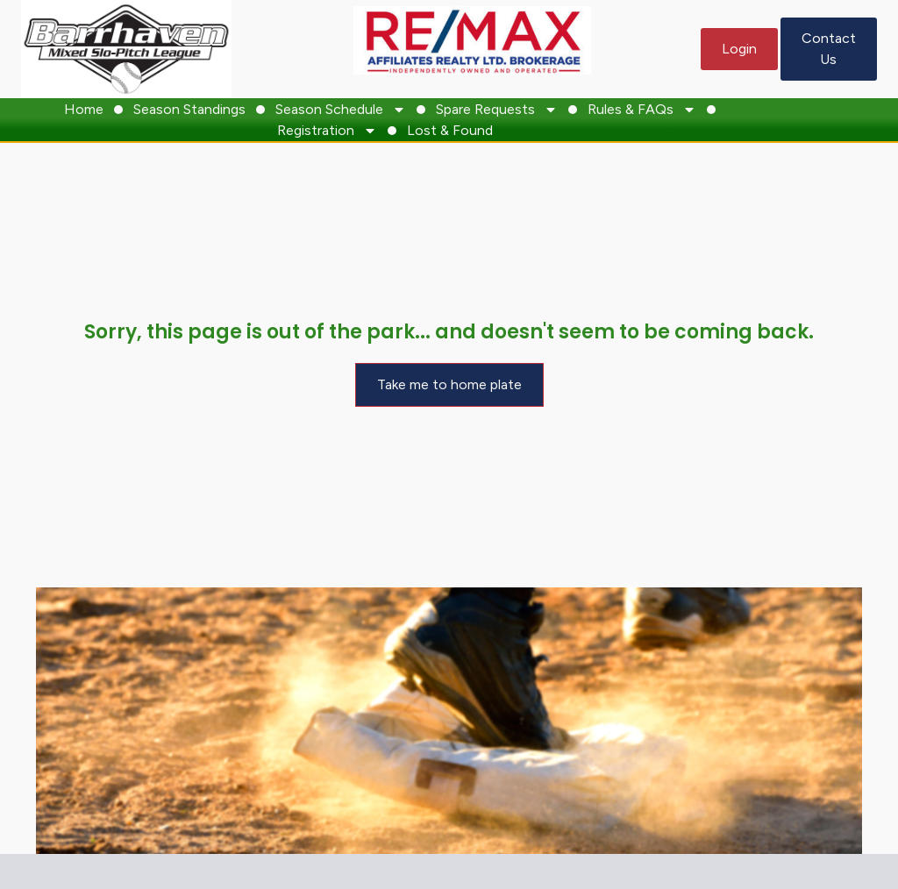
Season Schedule (340, 109)
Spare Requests (497, 109)
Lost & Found (450, 130)
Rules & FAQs (642, 109)
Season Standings (189, 109)
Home (83, 109)
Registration (327, 130)
